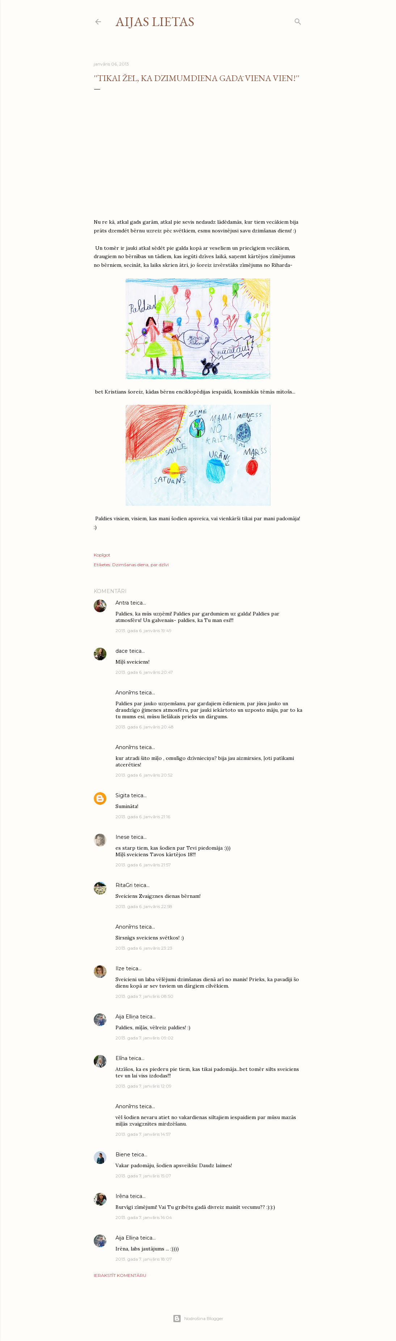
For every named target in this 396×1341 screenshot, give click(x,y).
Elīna (121, 1058)
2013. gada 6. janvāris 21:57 (143, 864)
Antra (122, 603)
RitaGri (123, 885)
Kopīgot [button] (102, 555)
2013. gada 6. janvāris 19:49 (143, 630)
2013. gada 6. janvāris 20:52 (144, 775)
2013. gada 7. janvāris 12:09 (143, 1086)
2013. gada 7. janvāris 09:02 (144, 1038)
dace (121, 651)
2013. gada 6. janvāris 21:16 (142, 816)
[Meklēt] (298, 20)
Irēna (122, 1196)
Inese (122, 837)
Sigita (122, 795)
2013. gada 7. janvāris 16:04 (143, 1217)
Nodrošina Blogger (198, 1318)
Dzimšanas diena (130, 564)
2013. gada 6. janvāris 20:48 (144, 727)
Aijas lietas (154, 21)
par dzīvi (160, 564)
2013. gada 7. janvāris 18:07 (143, 1259)
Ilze (120, 968)
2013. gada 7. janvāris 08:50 (144, 996)
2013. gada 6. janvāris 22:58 (143, 906)
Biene (122, 1154)
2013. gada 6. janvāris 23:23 (143, 948)
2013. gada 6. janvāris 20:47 (144, 672)
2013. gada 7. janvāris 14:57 (143, 1134)
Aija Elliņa (127, 1016)
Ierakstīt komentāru (120, 1275)
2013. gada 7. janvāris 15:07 (143, 1175)
